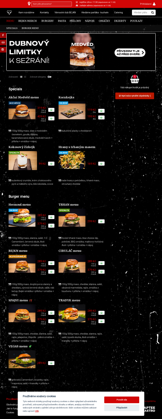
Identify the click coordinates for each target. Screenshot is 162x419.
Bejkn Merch (27, 20)
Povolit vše (122, 400)
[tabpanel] (81, 52)
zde (37, 411)
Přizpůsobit (121, 408)
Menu (10, 20)
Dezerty (120, 20)
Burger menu (30, 28)
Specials (12, 28)
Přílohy (75, 20)
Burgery (47, 20)
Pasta (62, 20)
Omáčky (104, 20)
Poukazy (136, 20)
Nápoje (90, 20)
